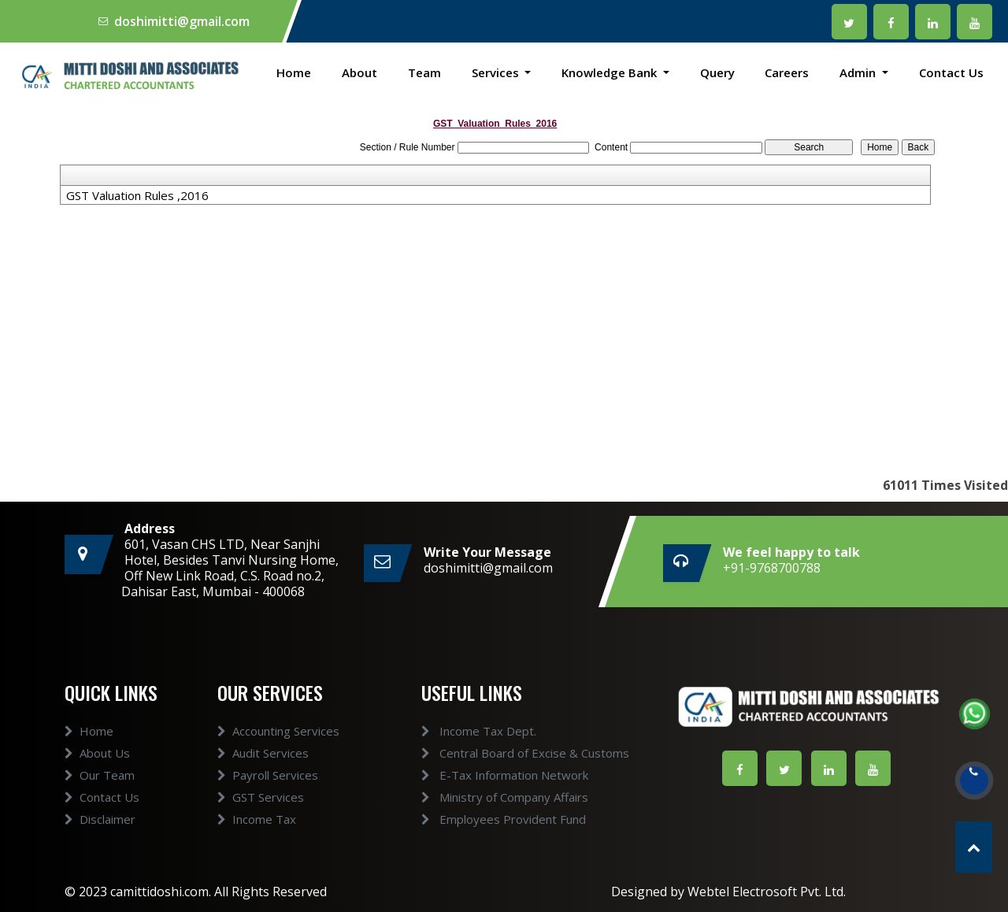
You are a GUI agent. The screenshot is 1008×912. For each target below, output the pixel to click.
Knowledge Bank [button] (610, 72)
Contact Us (951, 72)
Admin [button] (859, 72)
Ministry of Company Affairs (476, 797)
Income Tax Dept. (450, 731)
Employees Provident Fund (475, 819)
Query (717, 72)
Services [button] (497, 72)
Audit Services (263, 780)
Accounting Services (278, 758)
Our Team (100, 802)
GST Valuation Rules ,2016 (137, 195)
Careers (787, 72)
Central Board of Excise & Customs (497, 753)
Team (424, 72)
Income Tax (256, 847)
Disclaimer (100, 847)
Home (293, 72)
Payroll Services (267, 802)
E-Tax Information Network (476, 775)
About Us (97, 780)
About (359, 72)
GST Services (260, 824)
